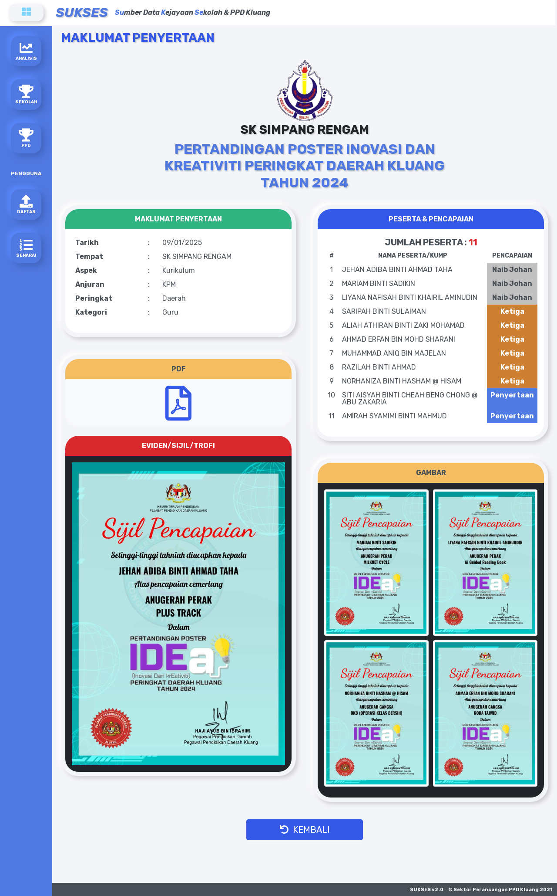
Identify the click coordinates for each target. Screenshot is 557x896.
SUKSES (82, 12)
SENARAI (26, 248)
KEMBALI (305, 830)
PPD (26, 138)
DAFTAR (26, 204)
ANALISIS (26, 51)
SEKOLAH (26, 95)
